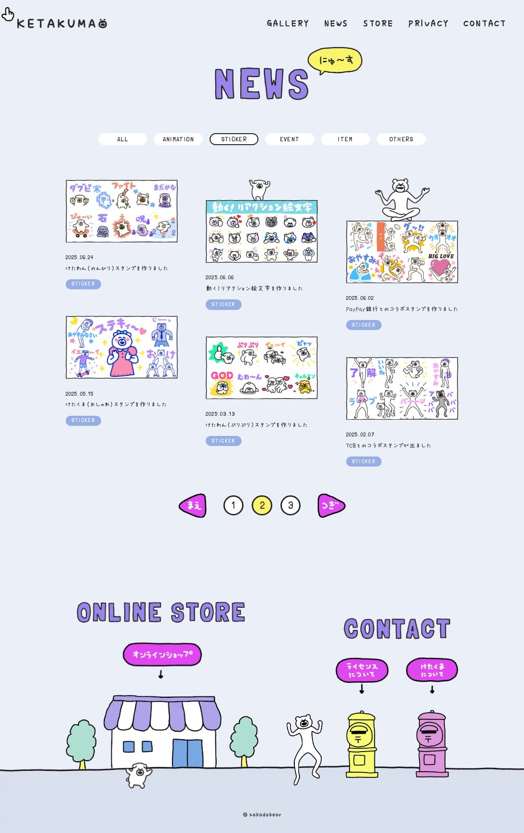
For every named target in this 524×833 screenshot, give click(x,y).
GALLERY (288, 23)
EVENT (290, 139)
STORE (378, 23)
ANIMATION (178, 139)
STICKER (234, 139)
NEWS (337, 23)
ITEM (345, 139)
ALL (122, 139)
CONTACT (485, 23)
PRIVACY (429, 23)
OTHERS (401, 139)
